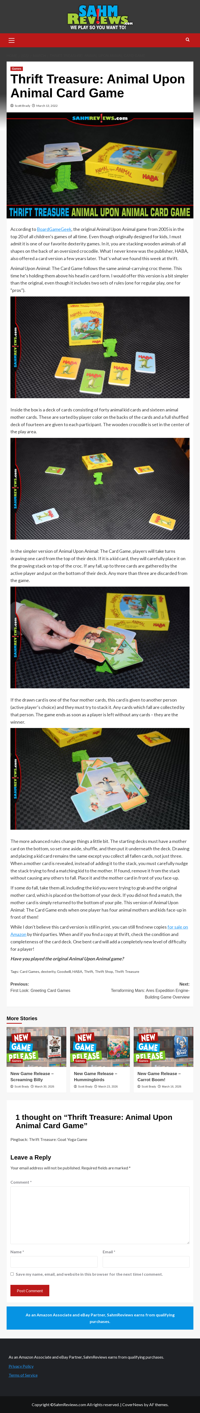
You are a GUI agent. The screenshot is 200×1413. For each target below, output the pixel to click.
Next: (145, 991)
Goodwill (64, 971)
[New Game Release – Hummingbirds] (100, 1047)
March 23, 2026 (108, 1086)
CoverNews (132, 1404)
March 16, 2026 (171, 1086)
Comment (21, 1182)
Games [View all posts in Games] (16, 68)
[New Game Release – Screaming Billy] (36, 1047)
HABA (77, 971)
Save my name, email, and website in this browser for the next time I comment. (89, 1274)
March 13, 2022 (47, 106)
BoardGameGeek (54, 229)
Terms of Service (23, 1375)
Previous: (55, 988)
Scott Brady (22, 106)
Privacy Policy (21, 1366)
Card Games (29, 971)
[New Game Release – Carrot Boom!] (163, 1047)
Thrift (88, 971)
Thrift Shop (104, 971)
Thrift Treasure (127, 971)
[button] (12, 39)
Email (109, 1251)
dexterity (48, 971)
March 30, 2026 (44, 1086)
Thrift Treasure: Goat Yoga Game (58, 1139)
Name (17, 1251)
